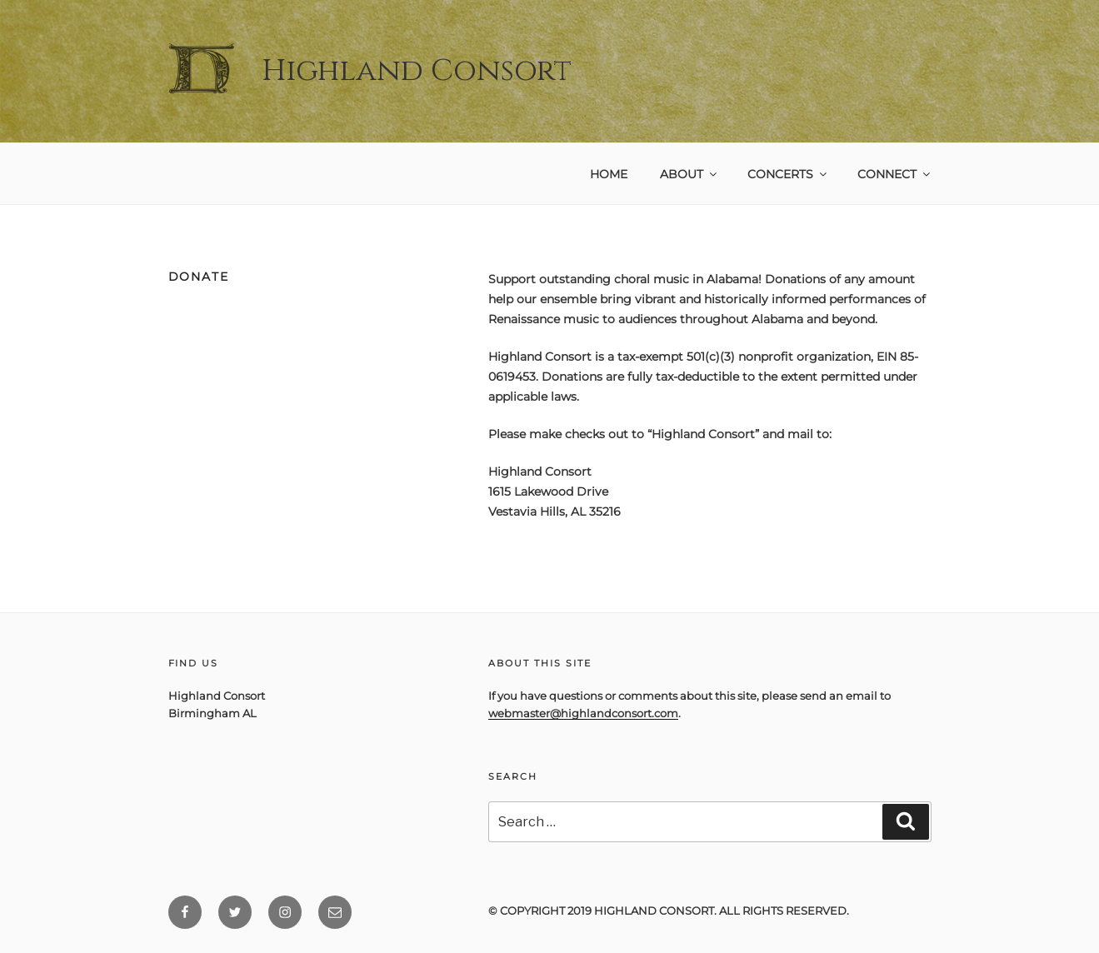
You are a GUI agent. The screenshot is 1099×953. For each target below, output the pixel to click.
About (689, 174)
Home (608, 174)
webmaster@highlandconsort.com (583, 713)
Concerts (788, 174)
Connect (894, 174)
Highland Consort (417, 71)
